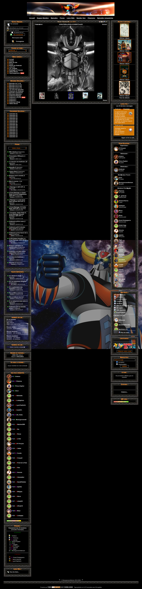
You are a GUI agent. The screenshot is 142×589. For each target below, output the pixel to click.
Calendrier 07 (13, 123)
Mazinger (121, 255)
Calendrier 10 (13, 127)
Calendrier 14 (13, 133)
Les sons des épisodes (16, 89)
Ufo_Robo (13, 190)
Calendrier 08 (13, 124)
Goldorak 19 (66, 21)
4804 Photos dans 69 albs (124, 306)
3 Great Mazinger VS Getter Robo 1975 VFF (17, 207)
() (17, 529)
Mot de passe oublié (17, 37)
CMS (49, 587)
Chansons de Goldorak (16, 91)
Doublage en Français (16, 70)
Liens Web (70, 18)
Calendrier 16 (13, 137)
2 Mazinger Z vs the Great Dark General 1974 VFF (17, 200)
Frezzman (125, 109)
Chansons (91, 18)
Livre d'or (12, 67)
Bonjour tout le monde (16, 175)
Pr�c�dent (39, 24)
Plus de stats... (125, 332)
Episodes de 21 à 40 (15, 85)
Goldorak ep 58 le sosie (16, 221)
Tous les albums (124, 98)
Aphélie (121, 235)
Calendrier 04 (13, 118)
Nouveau (12, 262)
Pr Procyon (122, 148)
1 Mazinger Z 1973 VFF (16, 187)
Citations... (124, 392)
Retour (105, 100)
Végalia (121, 250)
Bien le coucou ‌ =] (15, 181)
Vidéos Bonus (13, 71)
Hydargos (122, 205)
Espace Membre (43, 18)
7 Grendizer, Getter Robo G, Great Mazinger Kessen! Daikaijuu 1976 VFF (17, 214)
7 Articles (119, 301)
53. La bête (12, 293)
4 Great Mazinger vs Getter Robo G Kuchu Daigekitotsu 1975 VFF (18, 194)
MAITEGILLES (123, 329)
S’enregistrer (20, 41)
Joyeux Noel (13, 171)
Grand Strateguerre (125, 220)
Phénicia (12, 264)
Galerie (59, 21)
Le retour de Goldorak (16, 257)
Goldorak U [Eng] (14, 102)
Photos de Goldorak (15, 65)
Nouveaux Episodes (15, 94)
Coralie (121, 264)
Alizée (121, 274)
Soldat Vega (122, 225)
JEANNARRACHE (124, 325)
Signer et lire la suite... (128, 137)
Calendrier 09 (13, 126)
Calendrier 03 (13, 117)
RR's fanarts (13, 152)
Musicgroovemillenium (126, 182)
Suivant (104, 24)
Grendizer (122, 259)
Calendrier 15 (13, 135)
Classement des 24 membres (17, 528)
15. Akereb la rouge (15, 276)
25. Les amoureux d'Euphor (17, 281)
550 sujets (119, 308)
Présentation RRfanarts (16, 156)
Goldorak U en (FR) (17, 97)
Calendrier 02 (13, 115)
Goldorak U (12, 99)
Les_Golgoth (13, 68)
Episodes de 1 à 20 (15, 83)
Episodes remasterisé (16, 92)
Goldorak (12, 248)
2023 (17, 520)
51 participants (121, 312)
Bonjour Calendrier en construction (16, 246)
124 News (119, 303)
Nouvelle (12, 167)
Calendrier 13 (13, 132)
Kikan (14, 520)
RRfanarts (122, 320)
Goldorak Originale (15, 96)
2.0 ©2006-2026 (62, 587)
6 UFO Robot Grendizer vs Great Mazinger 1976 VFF (17, 239)
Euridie (121, 284)
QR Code (120, 401)
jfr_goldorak (122, 196)
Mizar (120, 245)
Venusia (121, 230)
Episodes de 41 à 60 (15, 86)
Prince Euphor (123, 161)
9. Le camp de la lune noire (17, 301)
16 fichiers (119, 297)
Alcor (120, 177)
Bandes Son (81, 18)
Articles (11, 61)
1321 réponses (120, 310)
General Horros (123, 201)
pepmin (121, 269)
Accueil (32, 18)
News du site (13, 62)
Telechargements (16, 73)
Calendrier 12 (13, 130)
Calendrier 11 (13, 129)
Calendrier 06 (13, 121)
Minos (11, 254)
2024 (125, 401)
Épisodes (54, 18)
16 (26, 161)
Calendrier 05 (13, 120)
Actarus (11, 153)
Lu (10, 178)
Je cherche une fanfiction (17, 161)
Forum (62, 18)
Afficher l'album (124, 38)
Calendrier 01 (13, 114)
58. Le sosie (13, 297)
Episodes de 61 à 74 (15, 88)
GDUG (11, 230)
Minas (121, 215)
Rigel (120, 240)
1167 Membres (120, 295)
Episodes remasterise (105, 18)
